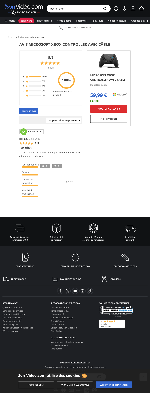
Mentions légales (10, 324)
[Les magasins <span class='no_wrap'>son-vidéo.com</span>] (75, 259)
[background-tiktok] (90, 291)
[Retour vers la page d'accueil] (23, 8)
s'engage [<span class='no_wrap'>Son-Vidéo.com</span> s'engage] (62, 317)
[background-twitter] (67, 291)
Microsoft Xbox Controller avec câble (27, 37)
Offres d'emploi (58, 324)
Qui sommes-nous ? (60, 307)
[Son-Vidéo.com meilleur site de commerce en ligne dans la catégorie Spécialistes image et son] (116, 311)
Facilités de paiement (12, 317)
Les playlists (56, 348)
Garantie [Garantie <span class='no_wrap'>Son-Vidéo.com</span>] (13, 314)
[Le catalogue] (25, 279)
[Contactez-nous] (25, 259)
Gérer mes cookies (10, 331)
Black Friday (56, 331)
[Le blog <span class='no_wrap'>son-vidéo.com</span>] (125, 259)
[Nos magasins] (124, 8)
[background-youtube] (75, 291)
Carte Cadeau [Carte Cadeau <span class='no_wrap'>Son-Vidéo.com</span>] (64, 327)
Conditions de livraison (12, 310)
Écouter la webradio (60, 345)
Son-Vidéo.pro (57, 321)
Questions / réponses (12, 307)
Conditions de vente (11, 321)
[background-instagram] (82, 291)
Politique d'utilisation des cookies (17, 327)
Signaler (68, 181)
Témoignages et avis (60, 310)
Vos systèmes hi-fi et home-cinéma (67, 342)
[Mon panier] (141, 8)
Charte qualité (57, 314)
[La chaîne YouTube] (75, 279)
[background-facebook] (60, 291)
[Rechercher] (105, 9)
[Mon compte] (133, 8)
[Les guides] (124, 279)
